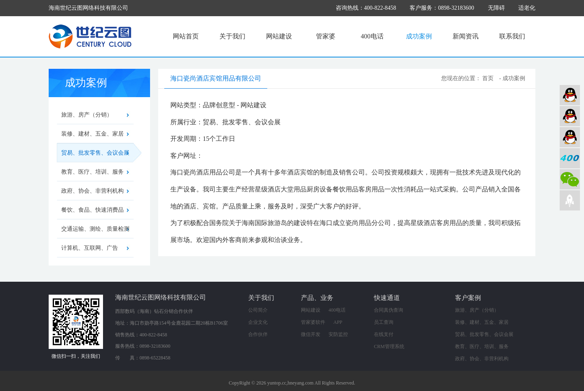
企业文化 (258, 322)
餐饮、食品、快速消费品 (92, 210)
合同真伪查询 (388, 310)
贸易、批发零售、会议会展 (97, 153)
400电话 (372, 36)
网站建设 (279, 36)
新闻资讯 (466, 36)
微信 (570, 179)
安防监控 (338, 334)
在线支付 (383, 334)
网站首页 (186, 36)
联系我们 (512, 36)
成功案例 (419, 36)
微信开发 (310, 334)
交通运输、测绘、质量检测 (95, 229)
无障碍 (496, 8)
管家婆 (325, 36)
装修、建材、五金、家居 (92, 134)
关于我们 (232, 36)
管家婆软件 (313, 322)
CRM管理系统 (389, 346)
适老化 (526, 8)
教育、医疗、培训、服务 (92, 172)
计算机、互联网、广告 (89, 248)
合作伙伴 (258, 334)
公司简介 (258, 310)
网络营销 (570, 137)
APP (337, 322)
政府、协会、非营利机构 (92, 191)
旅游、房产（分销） (86, 115)
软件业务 (570, 116)
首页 (488, 78)
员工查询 (383, 322)
